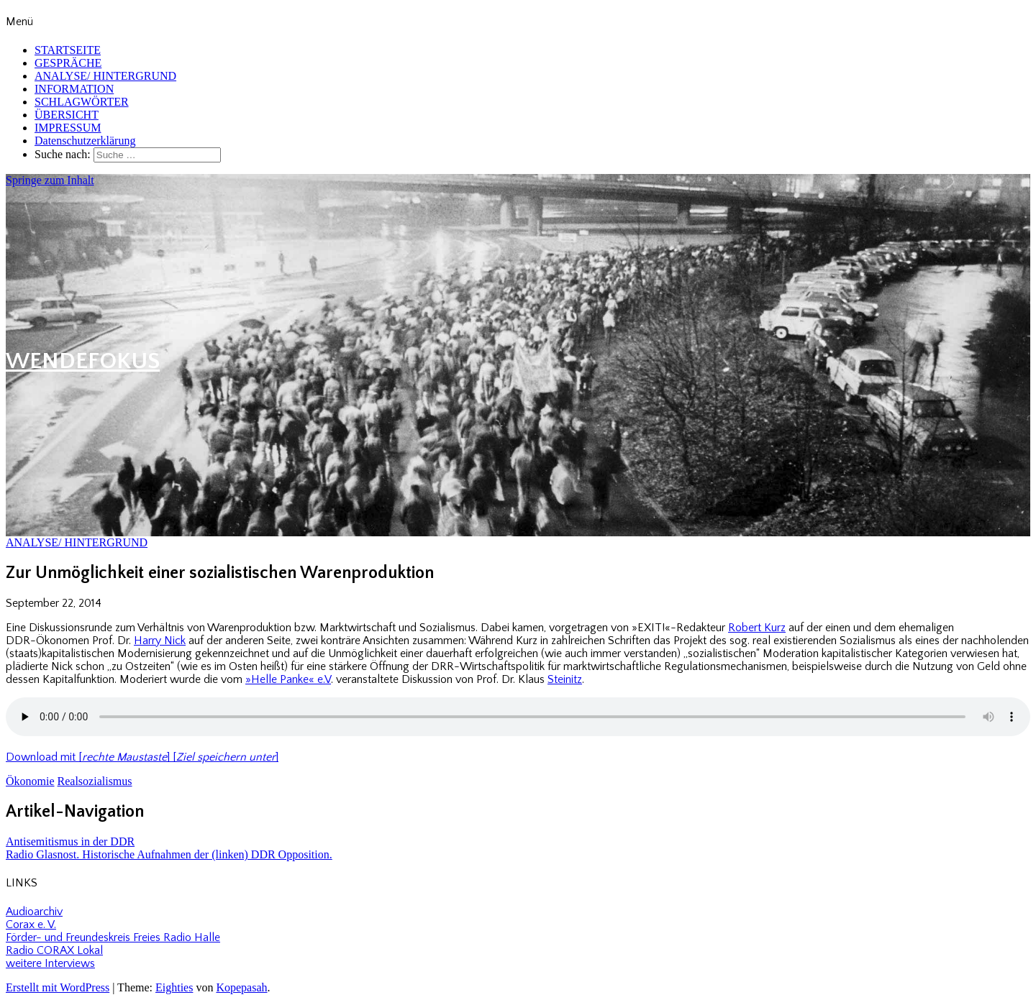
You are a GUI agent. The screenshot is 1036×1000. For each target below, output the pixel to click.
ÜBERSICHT (67, 115)
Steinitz (564, 679)
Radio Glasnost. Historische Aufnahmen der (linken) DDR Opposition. (169, 854)
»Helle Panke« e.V (288, 679)
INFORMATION (74, 89)
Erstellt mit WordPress (57, 987)
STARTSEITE (68, 50)
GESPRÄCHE (68, 63)
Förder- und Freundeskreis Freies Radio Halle (113, 937)
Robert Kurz (757, 627)
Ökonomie (30, 781)
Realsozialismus (95, 781)
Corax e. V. (31, 924)
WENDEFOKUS (83, 361)
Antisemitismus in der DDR (70, 841)
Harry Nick (160, 640)
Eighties (174, 987)
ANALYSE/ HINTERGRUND (105, 76)
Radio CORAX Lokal (54, 950)
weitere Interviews (50, 963)
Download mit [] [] (142, 757)
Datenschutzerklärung (85, 140)
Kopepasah (241, 987)
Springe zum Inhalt (50, 180)
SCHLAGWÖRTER (82, 102)
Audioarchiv (34, 911)
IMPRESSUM (68, 127)
